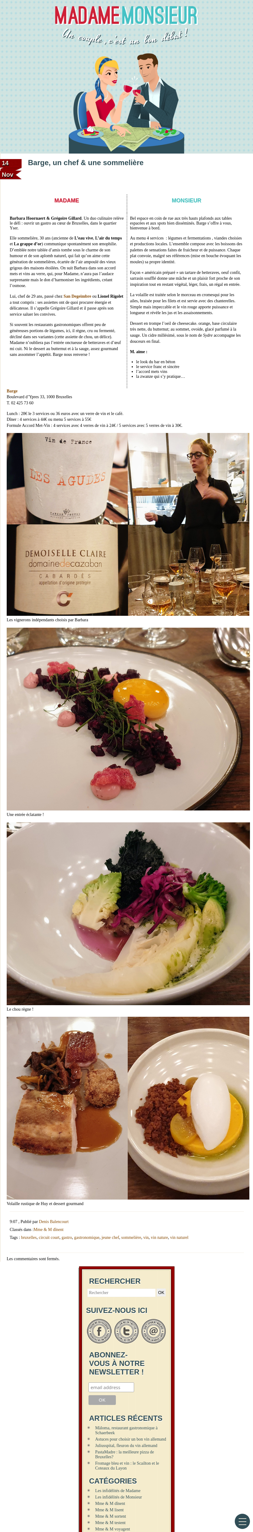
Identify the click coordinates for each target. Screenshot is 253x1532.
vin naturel (179, 1237)
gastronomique (86, 1237)
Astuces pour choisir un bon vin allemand (130, 1439)
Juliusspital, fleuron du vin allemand (126, 1445)
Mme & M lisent (109, 1510)
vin (146, 1237)
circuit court (49, 1237)
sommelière (131, 1237)
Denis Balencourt (54, 1221)
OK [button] (161, 1292)
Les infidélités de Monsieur (118, 1497)
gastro (67, 1237)
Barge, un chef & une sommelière (86, 162)
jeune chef (110, 1237)
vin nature (159, 1237)
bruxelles (28, 1237)
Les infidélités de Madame (117, 1490)
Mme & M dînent (49, 1229)
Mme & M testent (110, 1522)
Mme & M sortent (110, 1516)
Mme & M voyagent (112, 1529)
